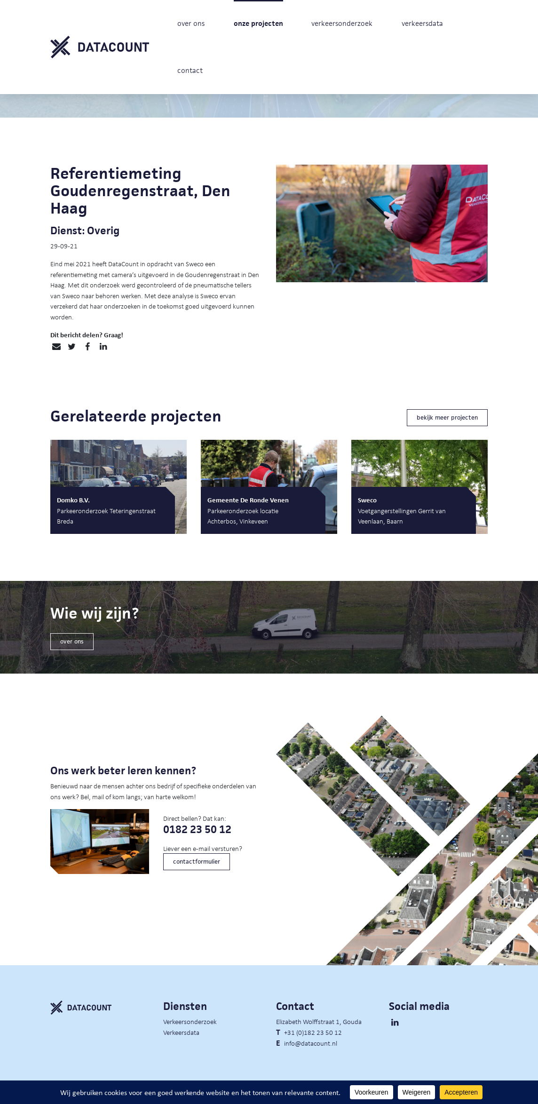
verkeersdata (422, 23)
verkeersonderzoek (341, 23)
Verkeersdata (181, 1032)
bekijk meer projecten (447, 417)
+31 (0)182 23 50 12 (313, 1032)
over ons (191, 23)
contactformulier (196, 862)
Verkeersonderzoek (190, 1021)
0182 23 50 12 (197, 829)
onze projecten (258, 23)
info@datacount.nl (310, 1043)
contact (190, 70)
